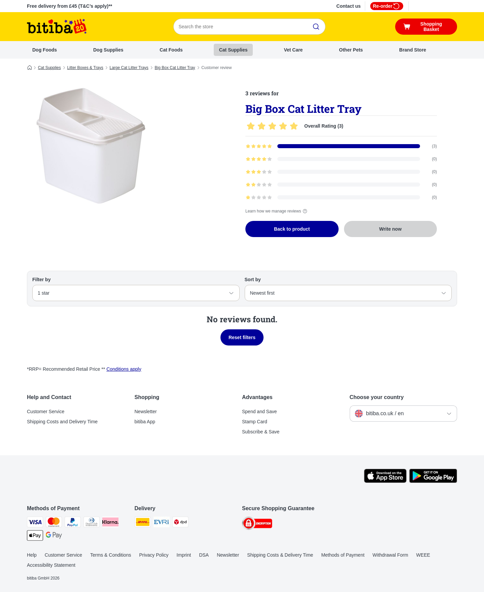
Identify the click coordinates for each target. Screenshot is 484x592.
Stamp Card (254, 421)
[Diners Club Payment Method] (91, 523)
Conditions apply (123, 369)
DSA (204, 555)
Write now (390, 229)
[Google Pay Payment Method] (54, 536)
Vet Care (293, 50)
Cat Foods (171, 50)
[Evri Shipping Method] (161, 523)
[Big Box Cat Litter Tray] (91, 146)
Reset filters (242, 337)
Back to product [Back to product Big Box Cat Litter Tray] (292, 229)
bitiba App (145, 421)
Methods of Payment (342, 555)
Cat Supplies (233, 50)
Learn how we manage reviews (277, 211)
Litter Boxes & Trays (85, 67)
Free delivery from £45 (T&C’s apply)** (69, 6)
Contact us (348, 6)
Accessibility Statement (51, 565)
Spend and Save (259, 411)
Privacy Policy (153, 555)
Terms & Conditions (110, 555)
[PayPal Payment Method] (73, 523)
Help (32, 555)
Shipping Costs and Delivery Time (62, 421)
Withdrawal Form (390, 555)
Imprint (184, 555)
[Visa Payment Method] (35, 523)
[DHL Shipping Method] (143, 523)
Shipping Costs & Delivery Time (280, 555)
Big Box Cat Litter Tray (175, 67)
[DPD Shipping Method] (180, 523)
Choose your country (377, 397)
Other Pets (351, 50)
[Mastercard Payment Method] (54, 523)
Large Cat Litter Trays (128, 67)
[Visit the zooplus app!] (385, 481)
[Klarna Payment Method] (110, 523)
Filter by (41, 279)
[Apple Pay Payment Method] (35, 536)
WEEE (423, 555)
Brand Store (412, 50)
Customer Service (45, 411)
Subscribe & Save (260, 431)
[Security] (257, 524)
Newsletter (146, 411)
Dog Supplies (108, 50)
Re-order (387, 6)
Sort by (253, 279)
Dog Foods (44, 50)
